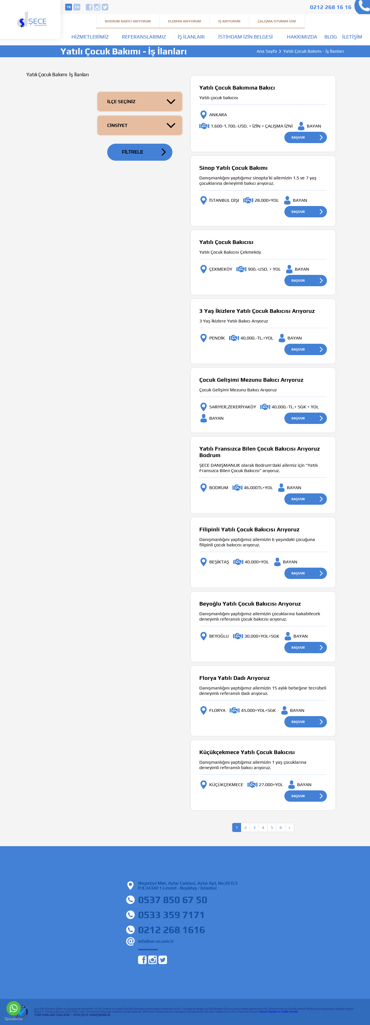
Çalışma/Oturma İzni (277, 21)
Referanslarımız (144, 37)
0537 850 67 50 (172, 899)
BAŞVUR (298, 137)
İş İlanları (191, 37)
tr (69, 7)
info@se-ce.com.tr (156, 941)
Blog (330, 37)
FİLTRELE (132, 152)
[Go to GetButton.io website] (14, 1019)
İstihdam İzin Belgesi (245, 37)
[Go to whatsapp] (14, 1008)
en (77, 7)
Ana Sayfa (267, 51)
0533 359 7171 (171, 914)
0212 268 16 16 (331, 7)
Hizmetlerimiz (90, 37)
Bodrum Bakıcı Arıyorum (128, 21)
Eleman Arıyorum (184, 21)
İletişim (352, 37)
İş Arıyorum (229, 21)
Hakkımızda (302, 37)
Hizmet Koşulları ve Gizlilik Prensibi (278, 1011)
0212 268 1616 (171, 929)
